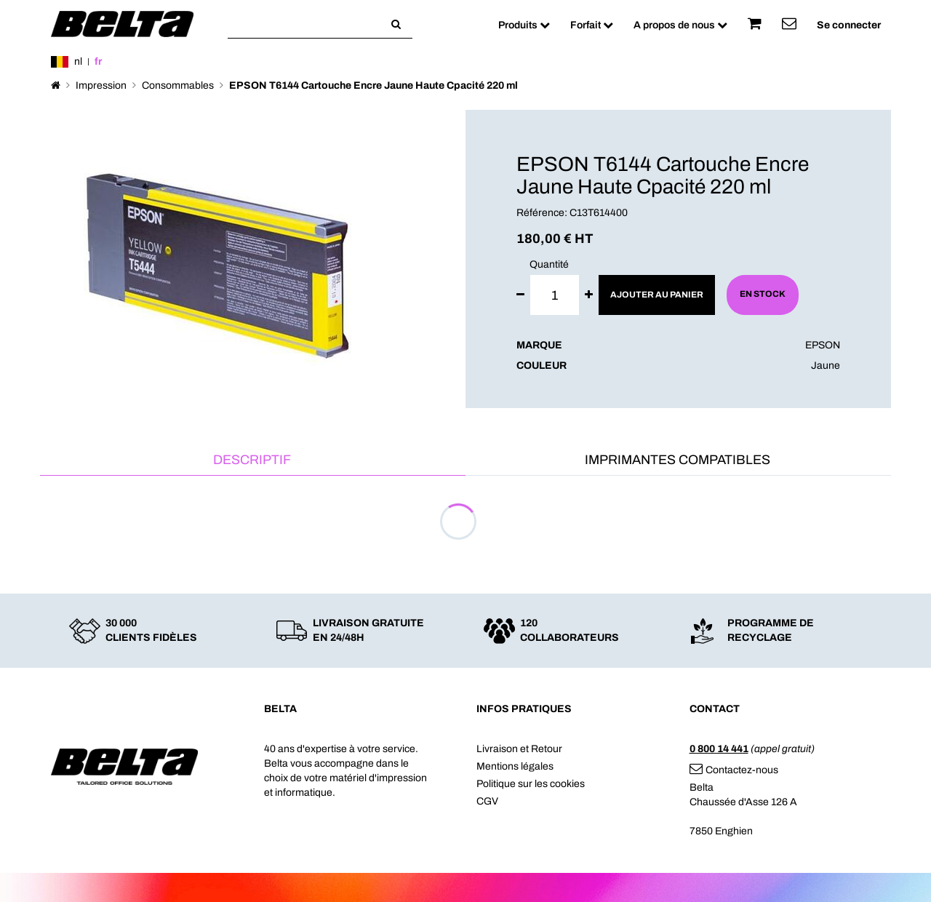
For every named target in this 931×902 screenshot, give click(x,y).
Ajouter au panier (656, 295)
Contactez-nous (734, 770)
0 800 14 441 (719, 748)
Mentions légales (515, 766)
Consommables (178, 85)
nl (78, 61)
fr (98, 61)
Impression (101, 85)
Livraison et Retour (519, 748)
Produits (524, 25)
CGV (487, 801)
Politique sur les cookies (530, 783)
